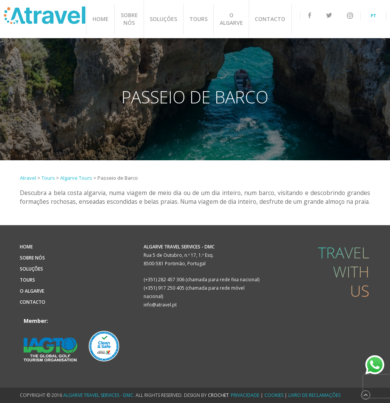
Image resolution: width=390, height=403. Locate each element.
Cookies (273, 395)
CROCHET (218, 395)
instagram (350, 16)
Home (101, 19)
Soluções (163, 19)
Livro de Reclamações (314, 395)
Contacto (269, 19)
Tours (198, 19)
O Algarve (231, 18)
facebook (309, 15)
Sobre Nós (129, 18)
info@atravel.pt (160, 304)
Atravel (44, 15)
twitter (329, 16)
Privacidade (245, 395)
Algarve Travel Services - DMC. (98, 395)
